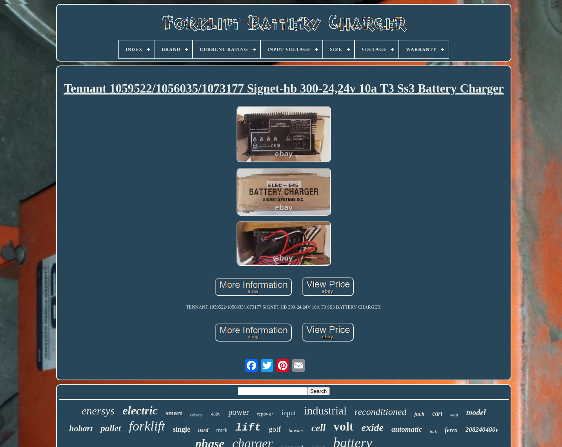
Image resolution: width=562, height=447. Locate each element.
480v (215, 414)
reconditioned (380, 412)
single (181, 429)
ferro (451, 430)
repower (265, 414)
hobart (81, 428)
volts (454, 414)
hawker (296, 430)
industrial (325, 410)
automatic (406, 429)
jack (419, 414)
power (238, 412)
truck (222, 430)
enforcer (197, 415)
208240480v (482, 429)
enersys (98, 411)
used (203, 430)
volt (343, 426)
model (476, 412)
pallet (110, 428)
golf (275, 429)
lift (248, 428)
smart (174, 413)
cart (437, 413)
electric (140, 410)
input (288, 413)
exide (373, 427)
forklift (147, 426)
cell (318, 428)
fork (433, 431)
